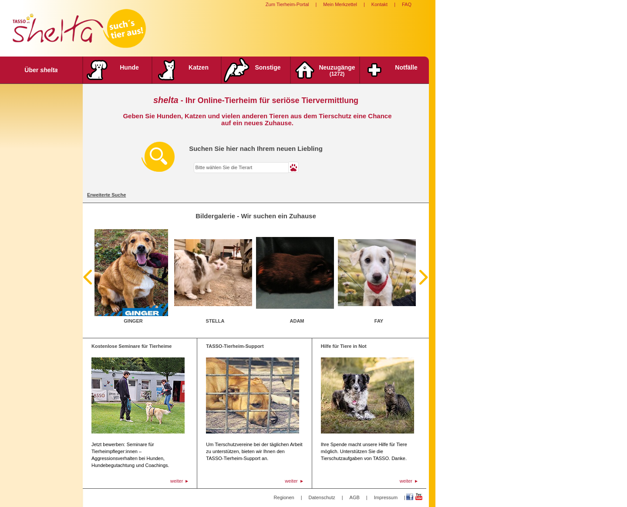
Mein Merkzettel (340, 4)
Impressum (386, 497)
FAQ (406, 4)
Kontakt (379, 4)
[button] (294, 167)
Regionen (284, 497)
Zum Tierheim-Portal (287, 4)
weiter (176, 481)
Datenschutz (322, 497)
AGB (355, 497)
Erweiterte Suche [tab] (106, 194)
